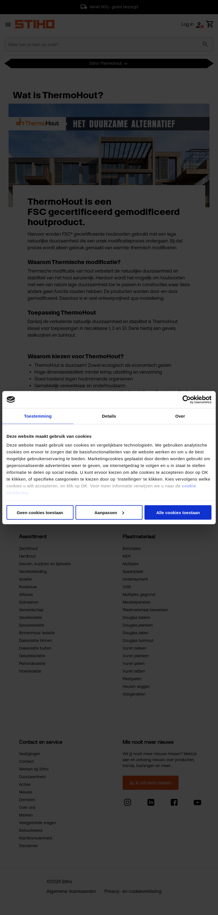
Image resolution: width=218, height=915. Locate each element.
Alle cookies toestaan (178, 512)
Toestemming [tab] (38, 415)
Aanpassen (109, 512)
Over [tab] (180, 415)
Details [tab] (109, 415)
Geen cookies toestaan (40, 512)
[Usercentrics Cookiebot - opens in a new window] (186, 399)
